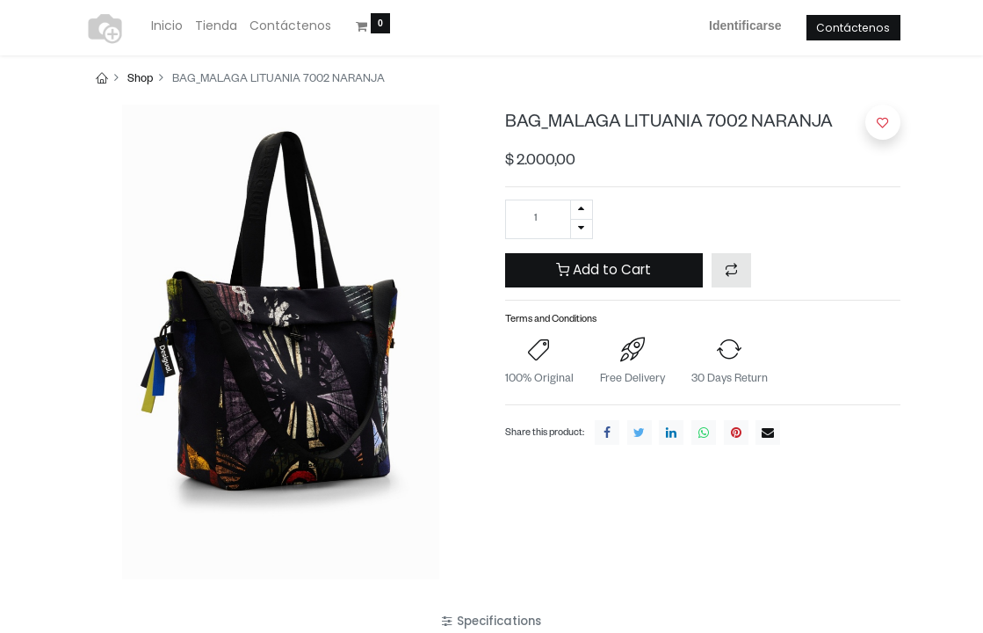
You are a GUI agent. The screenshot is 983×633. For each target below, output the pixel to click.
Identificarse (745, 25)
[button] (731, 270)
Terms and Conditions (550, 320)
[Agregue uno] (581, 209)
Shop (140, 80)
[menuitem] (167, 26)
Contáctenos (853, 27)
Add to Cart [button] (603, 269)
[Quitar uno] (581, 229)
